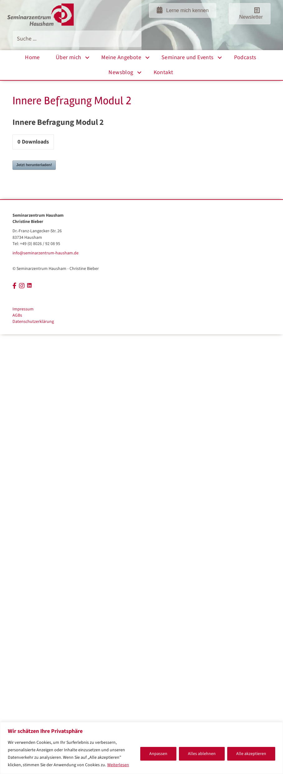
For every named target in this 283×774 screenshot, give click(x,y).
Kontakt (163, 72)
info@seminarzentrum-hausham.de (45, 253)
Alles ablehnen (202, 754)
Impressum (23, 309)
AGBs (17, 315)
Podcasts (245, 57)
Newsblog (120, 72)
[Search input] (77, 39)
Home (32, 57)
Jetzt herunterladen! (34, 165)
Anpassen (158, 754)
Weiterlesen (118, 765)
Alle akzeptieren (251, 754)
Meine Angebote (121, 57)
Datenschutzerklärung (33, 322)
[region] (141, 748)
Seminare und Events (187, 57)
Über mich (68, 57)
